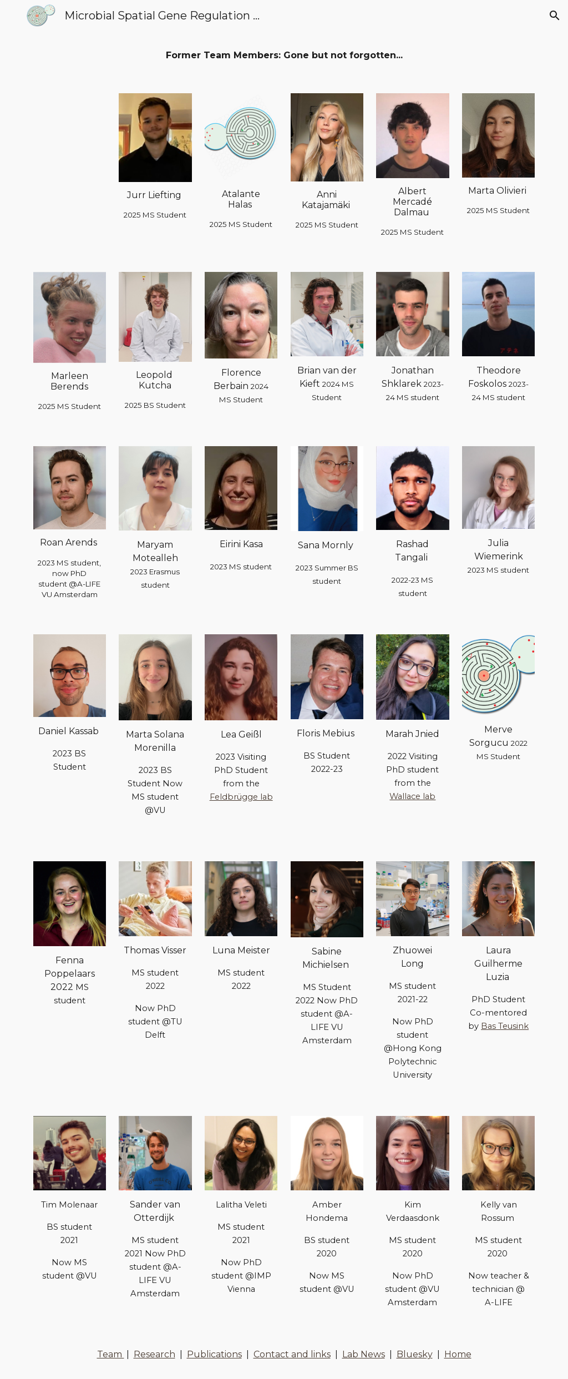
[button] (13, 15)
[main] (284, 55)
